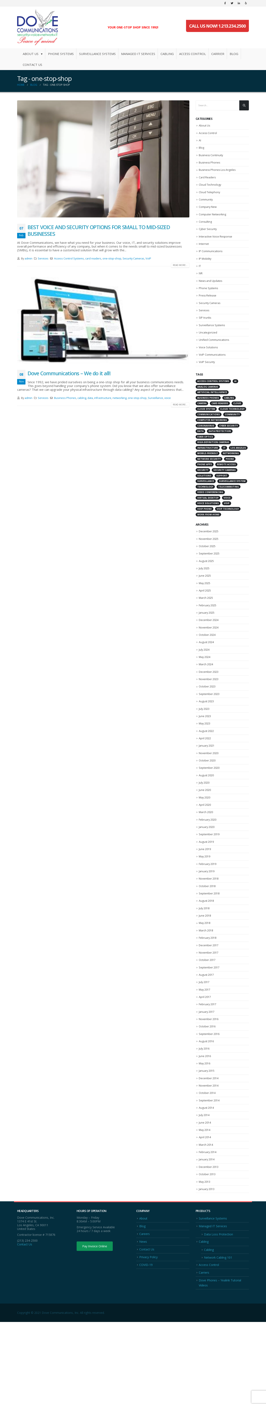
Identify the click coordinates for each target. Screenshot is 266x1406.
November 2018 (209, 932)
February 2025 (208, 634)
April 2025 (205, 618)
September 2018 (209, 948)
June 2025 (205, 602)
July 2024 (204, 682)
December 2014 (208, 1149)
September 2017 (209, 1029)
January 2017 (207, 1077)
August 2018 (206, 956)
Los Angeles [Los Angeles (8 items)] (238, 469)
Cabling (167, 54)
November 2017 (209, 1012)
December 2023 (208, 707)
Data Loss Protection (218, 1316)
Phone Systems (61, 54)
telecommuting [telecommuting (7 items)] (228, 508)
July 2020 (204, 827)
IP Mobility (205, 271)
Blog (234, 54)
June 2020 (205, 835)
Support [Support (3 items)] (221, 497)
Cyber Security (208, 239)
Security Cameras (133, 258)
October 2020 (207, 803)
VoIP (148, 258)
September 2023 (209, 731)
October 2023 (207, 723)
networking (120, 398)
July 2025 (204, 594)
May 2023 (205, 763)
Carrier (217, 54)
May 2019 (205, 908)
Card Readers (207, 182)
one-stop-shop (112, 258)
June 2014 (205, 1198)
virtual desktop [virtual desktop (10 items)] (208, 519)
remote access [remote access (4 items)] (226, 486)
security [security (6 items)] (202, 491)
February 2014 (208, 1230)
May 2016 (205, 1133)
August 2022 (206, 771)
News (143, 1324)
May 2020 (205, 843)
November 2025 (209, 561)
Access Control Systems (69, 258)
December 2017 (208, 1004)
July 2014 (204, 1190)
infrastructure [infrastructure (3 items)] (207, 469)
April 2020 (205, 851)
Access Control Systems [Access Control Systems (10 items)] (213, 403)
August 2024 (206, 674)
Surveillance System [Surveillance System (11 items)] (232, 503)
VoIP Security (207, 384)
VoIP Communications (212, 375)
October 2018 (207, 940)
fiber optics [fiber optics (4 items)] (205, 458)
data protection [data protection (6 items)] (220, 453)
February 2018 (208, 996)
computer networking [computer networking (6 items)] (212, 442)
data (90, 398)
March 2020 (206, 860)
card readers (93, 258)
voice (167, 398)
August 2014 (206, 1182)
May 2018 (205, 980)
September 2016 (209, 1101)
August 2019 (206, 892)
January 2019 (207, 924)
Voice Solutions (208, 367)
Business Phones (65, 398)
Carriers (204, 1356)
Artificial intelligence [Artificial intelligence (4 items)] (212, 414)
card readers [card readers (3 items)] (220, 425)
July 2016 (204, 1117)
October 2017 (207, 1021)
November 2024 (209, 658)
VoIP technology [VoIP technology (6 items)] (228, 530)
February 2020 (208, 868)
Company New (208, 214)
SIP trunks (205, 335)
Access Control (192, 54)
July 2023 (204, 747)
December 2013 (208, 1246)
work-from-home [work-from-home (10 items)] (208, 536)
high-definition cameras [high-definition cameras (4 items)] (213, 464)
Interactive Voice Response (216, 247)
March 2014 (206, 1222)
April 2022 (205, 779)
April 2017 (205, 1061)
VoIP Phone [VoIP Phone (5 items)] (204, 530)
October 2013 (207, 1254)
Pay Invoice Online (97, 1328)
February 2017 (208, 1069)
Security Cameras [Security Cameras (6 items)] (224, 491)
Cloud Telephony (209, 198)
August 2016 (206, 1109)
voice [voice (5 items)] (227, 519)
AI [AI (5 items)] (235, 403)
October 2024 (207, 666)
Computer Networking (212, 223)
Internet (204, 255)
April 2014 (205, 1214)
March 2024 (206, 698)
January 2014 (207, 1238)
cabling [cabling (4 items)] (229, 419)
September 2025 (209, 578)
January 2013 (207, 1270)
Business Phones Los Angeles (218, 174)
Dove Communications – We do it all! (69, 373)
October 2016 (207, 1093)
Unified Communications (214, 359)
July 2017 (204, 1045)
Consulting (205, 230)
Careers (144, 1316)
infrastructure (102, 398)
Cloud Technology (210, 190)
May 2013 (205, 1262)
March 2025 (206, 626)
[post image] (103, 158)
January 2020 (207, 876)
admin (28, 258)
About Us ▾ (33, 54)
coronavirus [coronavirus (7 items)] (205, 447)
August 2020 (206, 819)
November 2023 (209, 714)
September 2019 (209, 884)
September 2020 (209, 811)
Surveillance (155, 398)
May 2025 (205, 610)
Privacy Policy (148, 1340)
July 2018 (204, 964)
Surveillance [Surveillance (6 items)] (205, 503)
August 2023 (206, 739)
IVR (201, 287)
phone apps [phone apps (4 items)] (204, 486)
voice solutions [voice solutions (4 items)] (208, 525)
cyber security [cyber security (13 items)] (228, 447)
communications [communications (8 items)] (208, 436)
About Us (204, 126)
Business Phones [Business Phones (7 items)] (208, 419)
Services (43, 258)
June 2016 (205, 1125)
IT (200, 279)
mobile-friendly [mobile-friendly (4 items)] (207, 475)
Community (206, 206)
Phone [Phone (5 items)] (230, 480)
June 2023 (205, 755)
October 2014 (207, 1165)
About (143, 1300)
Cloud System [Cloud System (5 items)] (206, 430)
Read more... (180, 265)
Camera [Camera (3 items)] (201, 425)
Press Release (208, 311)
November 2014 (209, 1158)
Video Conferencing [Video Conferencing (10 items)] (210, 514)
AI (200, 142)
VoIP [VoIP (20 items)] (226, 525)
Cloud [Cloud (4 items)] (237, 425)
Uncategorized (208, 351)
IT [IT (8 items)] (224, 469)
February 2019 (208, 916)
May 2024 (205, 690)
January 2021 (207, 787)
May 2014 (205, 1206)
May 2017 (205, 1053)
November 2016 (209, 1085)
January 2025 (207, 642)
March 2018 (206, 988)
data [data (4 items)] (200, 453)
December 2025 (208, 554)
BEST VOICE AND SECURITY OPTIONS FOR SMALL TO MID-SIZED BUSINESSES (99, 230)
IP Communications (211, 263)
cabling (81, 398)
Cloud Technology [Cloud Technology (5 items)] (232, 430)
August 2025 (206, 586)
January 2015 (207, 1141)
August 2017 (206, 1037)
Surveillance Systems (97, 54)
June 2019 (205, 900)
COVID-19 (146, 1348)
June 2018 (205, 972)
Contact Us (32, 65)
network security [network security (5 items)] (209, 480)
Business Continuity (211, 158)
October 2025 (207, 570)
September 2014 (209, 1174)
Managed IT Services (138, 54)
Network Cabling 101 (218, 1340)
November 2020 (209, 795)
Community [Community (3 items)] (232, 436)
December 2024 (208, 650)
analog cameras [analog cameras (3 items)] (207, 408)
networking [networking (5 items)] (231, 475)
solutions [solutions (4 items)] (204, 497)
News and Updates (211, 295)
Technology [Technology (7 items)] (205, 508)
